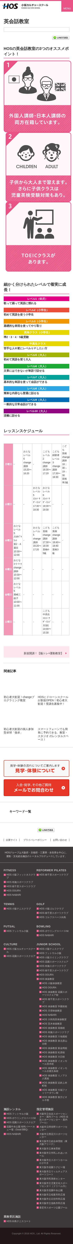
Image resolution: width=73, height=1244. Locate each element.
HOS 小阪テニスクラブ (18, 908)
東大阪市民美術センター (52, 1178)
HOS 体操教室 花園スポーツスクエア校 (54, 993)
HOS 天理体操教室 (52, 1010)
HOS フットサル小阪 (17, 931)
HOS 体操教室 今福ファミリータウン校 (54, 1091)
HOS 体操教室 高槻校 (53, 1028)
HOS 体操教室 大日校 (53, 1056)
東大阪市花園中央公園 (51, 1190)
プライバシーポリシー (35, 840)
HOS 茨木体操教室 (52, 1023)
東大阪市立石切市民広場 (52, 1199)
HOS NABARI (13, 895)
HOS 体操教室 (46, 979)
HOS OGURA (13, 890)
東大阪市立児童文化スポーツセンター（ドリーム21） (53, 1184)
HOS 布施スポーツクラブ (19, 882)
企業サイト (12, 840)
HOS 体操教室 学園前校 (54, 1006)
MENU (67, 8)
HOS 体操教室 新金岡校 (54, 1048)
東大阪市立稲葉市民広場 (52, 1194)
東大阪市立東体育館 (49, 1148)
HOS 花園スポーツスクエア (20, 956)
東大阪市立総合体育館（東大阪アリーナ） (53, 1143)
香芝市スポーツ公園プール (53, 1207)
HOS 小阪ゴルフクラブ (51, 908)
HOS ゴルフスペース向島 (52, 917)
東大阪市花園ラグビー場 (52, 1167)
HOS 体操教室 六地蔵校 (54, 1036)
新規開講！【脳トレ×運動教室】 (43, 653)
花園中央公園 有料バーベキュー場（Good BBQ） (20, 1128)
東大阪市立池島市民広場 (52, 1203)
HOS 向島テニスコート (18, 1221)
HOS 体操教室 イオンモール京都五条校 (54, 1069)
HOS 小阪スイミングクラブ (53, 957)
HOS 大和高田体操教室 (54, 1019)
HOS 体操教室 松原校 (53, 1052)
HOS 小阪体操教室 (52, 983)
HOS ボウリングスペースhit (54, 931)
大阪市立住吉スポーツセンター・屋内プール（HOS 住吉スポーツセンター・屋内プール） (53, 1118)
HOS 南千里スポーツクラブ (20, 886)
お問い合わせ (60, 840)
